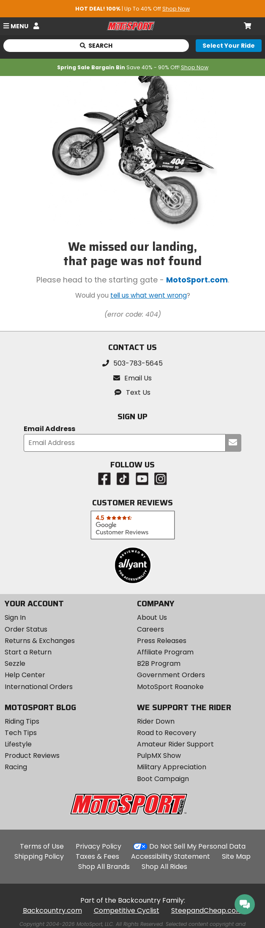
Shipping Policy (39, 856)
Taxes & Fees (97, 856)
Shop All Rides (164, 866)
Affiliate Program (165, 652)
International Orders (39, 687)
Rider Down (156, 721)
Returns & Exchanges (40, 641)
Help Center (25, 675)
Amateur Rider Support (175, 744)
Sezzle (15, 663)
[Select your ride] (229, 45)
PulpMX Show (159, 755)
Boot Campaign (163, 779)
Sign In (15, 617)
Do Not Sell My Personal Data (197, 846)
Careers (150, 629)
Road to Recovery (166, 733)
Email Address (49, 429)
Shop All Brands (104, 866)
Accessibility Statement (170, 856)
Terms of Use (42, 846)
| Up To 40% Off (132, 8)
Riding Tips (22, 721)
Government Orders (171, 675)
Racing (16, 767)
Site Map (236, 856)
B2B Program (158, 663)
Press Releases (161, 641)
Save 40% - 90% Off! (132, 67)
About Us (152, 617)
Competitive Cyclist (126, 910)
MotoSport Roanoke (170, 687)
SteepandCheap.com (207, 910)
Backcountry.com (52, 910)
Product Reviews (32, 755)
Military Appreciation (171, 767)
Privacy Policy (98, 846)
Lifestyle (18, 744)
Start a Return (28, 652)
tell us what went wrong (148, 295)
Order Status (26, 629)
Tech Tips (21, 733)
